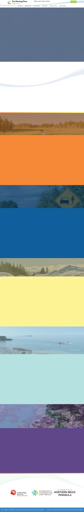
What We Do (28, 6)
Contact (36, 509)
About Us (20, 6)
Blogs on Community (23, 509)
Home (2, 509)
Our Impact (44, 6)
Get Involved (37, 6)
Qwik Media (80, 509)
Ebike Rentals (62, 6)
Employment (41, 509)
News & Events (53, 6)
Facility (16, 509)
